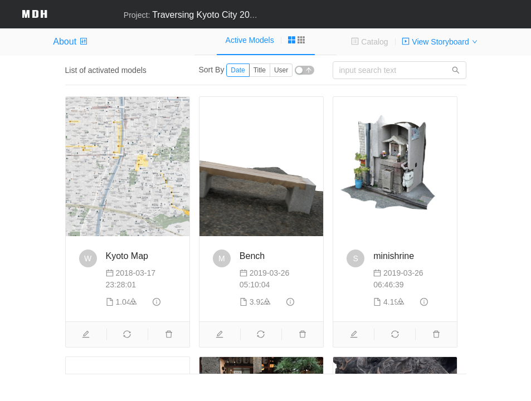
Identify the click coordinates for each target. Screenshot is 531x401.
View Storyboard (435, 41)
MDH (35, 14)
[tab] (266, 40)
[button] (517, 8)
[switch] (304, 70)
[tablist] (265, 41)
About (70, 41)
